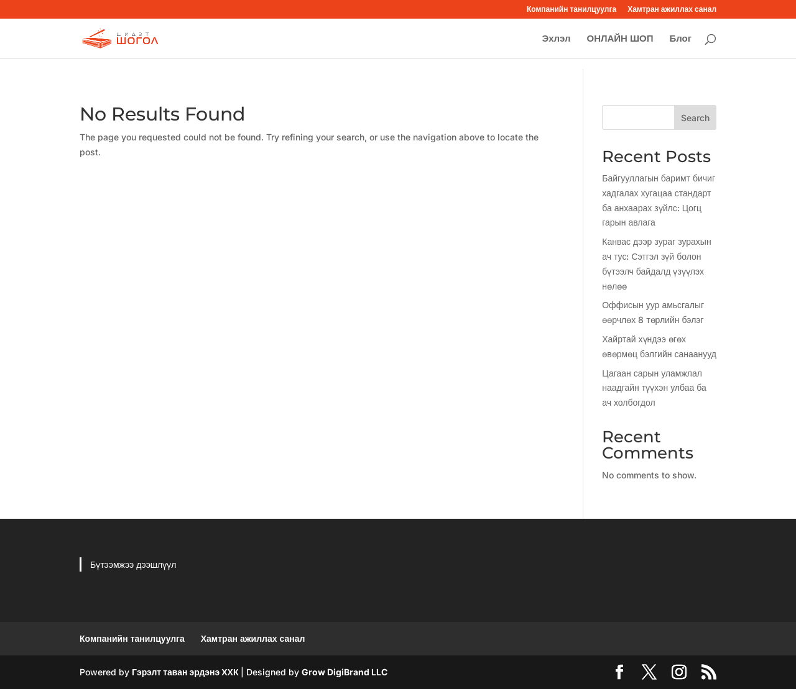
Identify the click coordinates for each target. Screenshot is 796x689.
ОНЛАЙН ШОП (619, 39)
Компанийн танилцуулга (571, 10)
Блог (680, 39)
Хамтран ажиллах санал (671, 10)
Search (695, 117)
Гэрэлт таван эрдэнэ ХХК (185, 672)
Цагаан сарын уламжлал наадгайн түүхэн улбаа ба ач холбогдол (654, 388)
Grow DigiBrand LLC (344, 672)
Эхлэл (556, 39)
